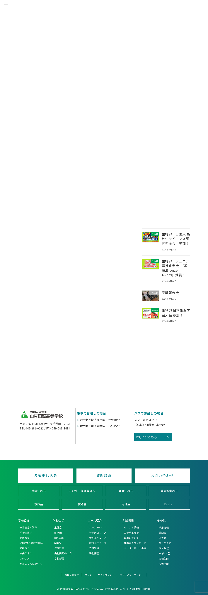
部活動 (58, 532)
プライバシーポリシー (131, 574)
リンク (88, 574)
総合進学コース (98, 543)
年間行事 (59, 548)
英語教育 (25, 537)
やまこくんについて (31, 563)
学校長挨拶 (26, 532)
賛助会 (82, 504)
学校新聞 (59, 558)
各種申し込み (45, 475)
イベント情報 (131, 527)
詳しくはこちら (146, 437)
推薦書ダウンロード (135, 543)
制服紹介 (59, 537)
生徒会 (58, 527)
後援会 (38, 504)
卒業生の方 (126, 491)
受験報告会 (170, 292)
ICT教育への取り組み (31, 543)
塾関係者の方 (169, 491)
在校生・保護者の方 (82, 491)
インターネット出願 (135, 548)
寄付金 (126, 504)
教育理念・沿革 (28, 527)
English (169, 504)
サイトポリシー (106, 574)
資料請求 (104, 475)
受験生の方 (39, 491)
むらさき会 (165, 543)
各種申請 (164, 563)
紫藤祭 (58, 543)
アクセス (24, 558)
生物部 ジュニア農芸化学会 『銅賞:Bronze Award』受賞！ (175, 268)
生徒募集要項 (131, 532)
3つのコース (96, 527)
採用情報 (164, 527)
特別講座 (94, 553)
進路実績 (94, 548)
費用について (131, 537)
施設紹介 (25, 548)
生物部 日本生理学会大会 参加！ (176, 312)
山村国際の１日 (63, 553)
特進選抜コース (98, 532)
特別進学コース (98, 537)
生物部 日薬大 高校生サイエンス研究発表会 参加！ (176, 239)
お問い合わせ (162, 475)
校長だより (26, 553)
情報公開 (164, 558)
